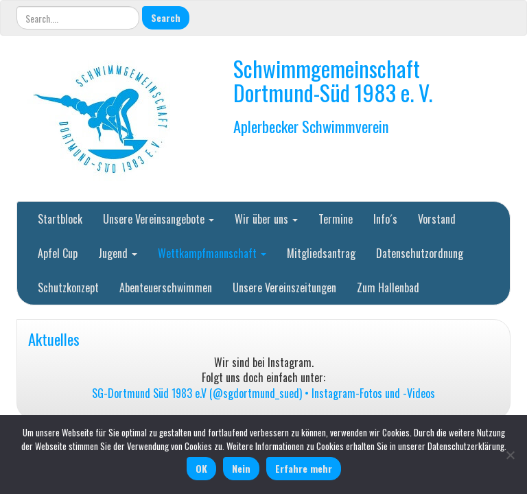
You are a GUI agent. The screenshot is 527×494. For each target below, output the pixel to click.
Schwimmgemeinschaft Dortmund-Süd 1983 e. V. (332, 80)
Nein (241, 468)
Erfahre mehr (303, 468)
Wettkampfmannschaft (212, 253)
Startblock (60, 219)
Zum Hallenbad (388, 287)
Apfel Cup (58, 253)
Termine (335, 219)
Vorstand (437, 219)
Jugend (117, 253)
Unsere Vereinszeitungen (284, 287)
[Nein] (510, 455)
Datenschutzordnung (419, 253)
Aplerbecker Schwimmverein (311, 126)
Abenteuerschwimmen (165, 287)
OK (201, 468)
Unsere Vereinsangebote (158, 219)
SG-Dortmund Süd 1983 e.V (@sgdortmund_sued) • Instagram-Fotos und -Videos (263, 393)
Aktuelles (54, 338)
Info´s (385, 219)
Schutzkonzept (68, 287)
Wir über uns (266, 219)
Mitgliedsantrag (321, 253)
